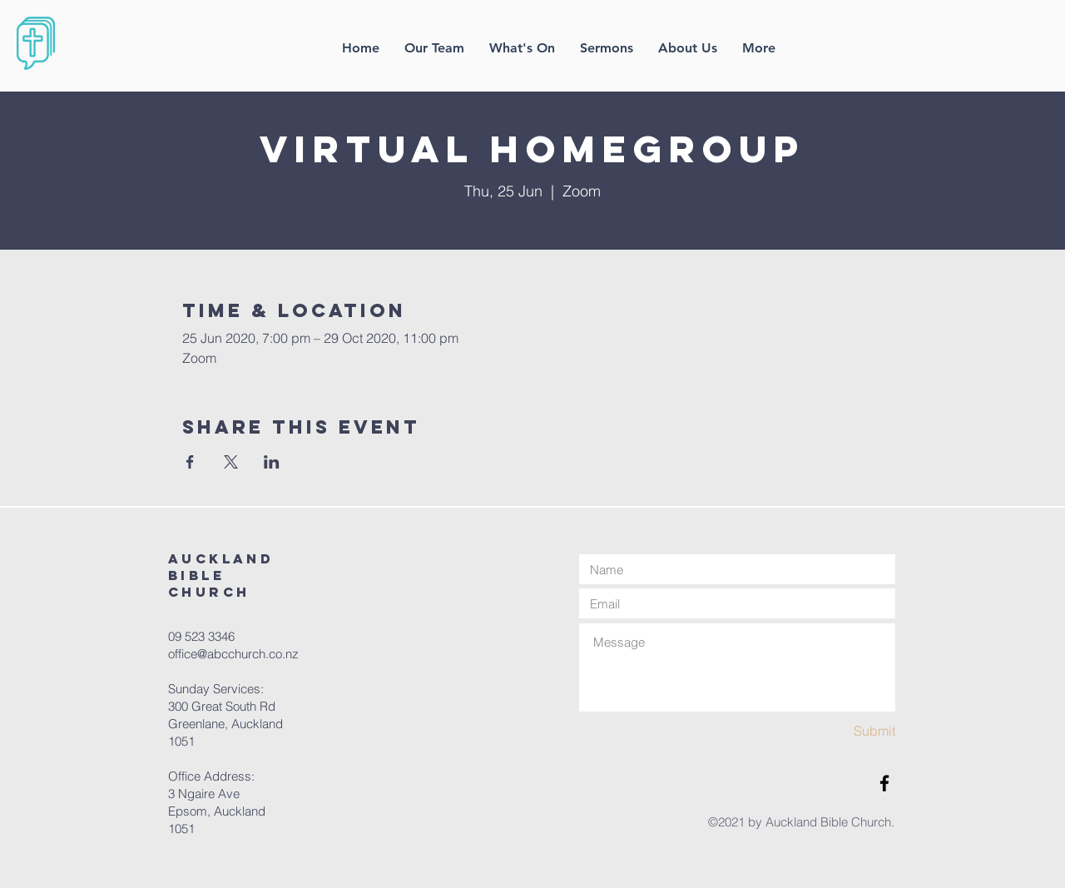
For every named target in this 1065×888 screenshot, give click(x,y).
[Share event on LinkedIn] (272, 462)
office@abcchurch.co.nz (233, 654)
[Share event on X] (231, 462)
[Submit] (836, 731)
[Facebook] (884, 783)
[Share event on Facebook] (190, 462)
